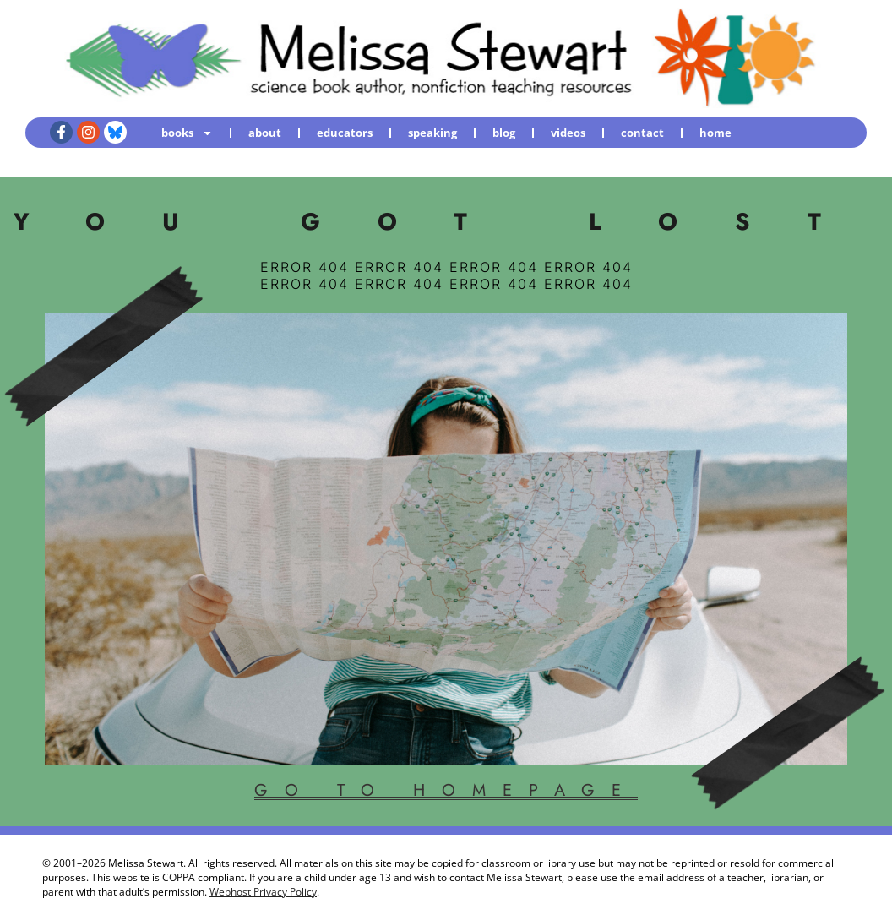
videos (568, 132)
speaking (432, 132)
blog (503, 132)
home (715, 132)
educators (345, 132)
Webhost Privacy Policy (263, 892)
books (187, 133)
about (264, 132)
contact (642, 132)
